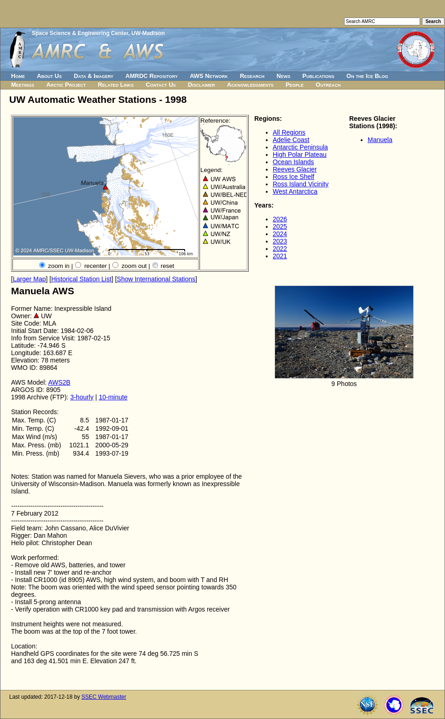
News (283, 75)
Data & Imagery (93, 75)
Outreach (328, 84)
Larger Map (29, 279)
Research (252, 75)
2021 (280, 256)
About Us (49, 75)
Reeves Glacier (295, 169)
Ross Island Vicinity (300, 184)
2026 (280, 219)
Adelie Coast (291, 139)
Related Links (116, 84)
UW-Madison (147, 33)
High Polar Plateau (300, 154)
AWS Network (209, 75)
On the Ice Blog (367, 75)
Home (18, 75)
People (295, 84)
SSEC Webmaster (104, 697)
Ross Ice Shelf (293, 176)
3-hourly (82, 397)
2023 (280, 241)
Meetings (22, 84)
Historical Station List (81, 279)
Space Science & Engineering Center (80, 33)
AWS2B (59, 382)
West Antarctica (295, 191)
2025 (280, 226)
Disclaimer (201, 84)
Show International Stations (156, 279)
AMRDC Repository (151, 75)
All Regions (289, 132)
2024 (280, 234)
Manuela (380, 139)
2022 (280, 248)
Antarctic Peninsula (300, 147)
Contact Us (161, 84)
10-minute (113, 397)
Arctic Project (66, 84)
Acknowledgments (250, 84)
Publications (318, 75)
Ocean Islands (293, 162)
